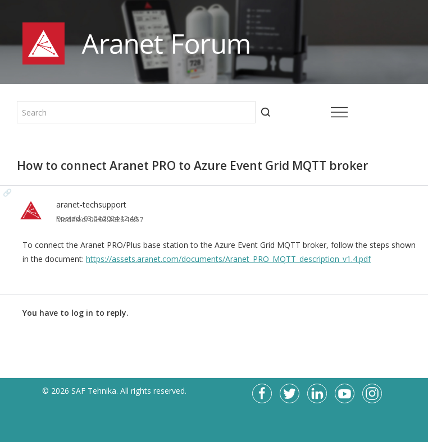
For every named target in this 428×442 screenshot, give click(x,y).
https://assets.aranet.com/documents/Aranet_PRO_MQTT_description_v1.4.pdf (228, 259)
